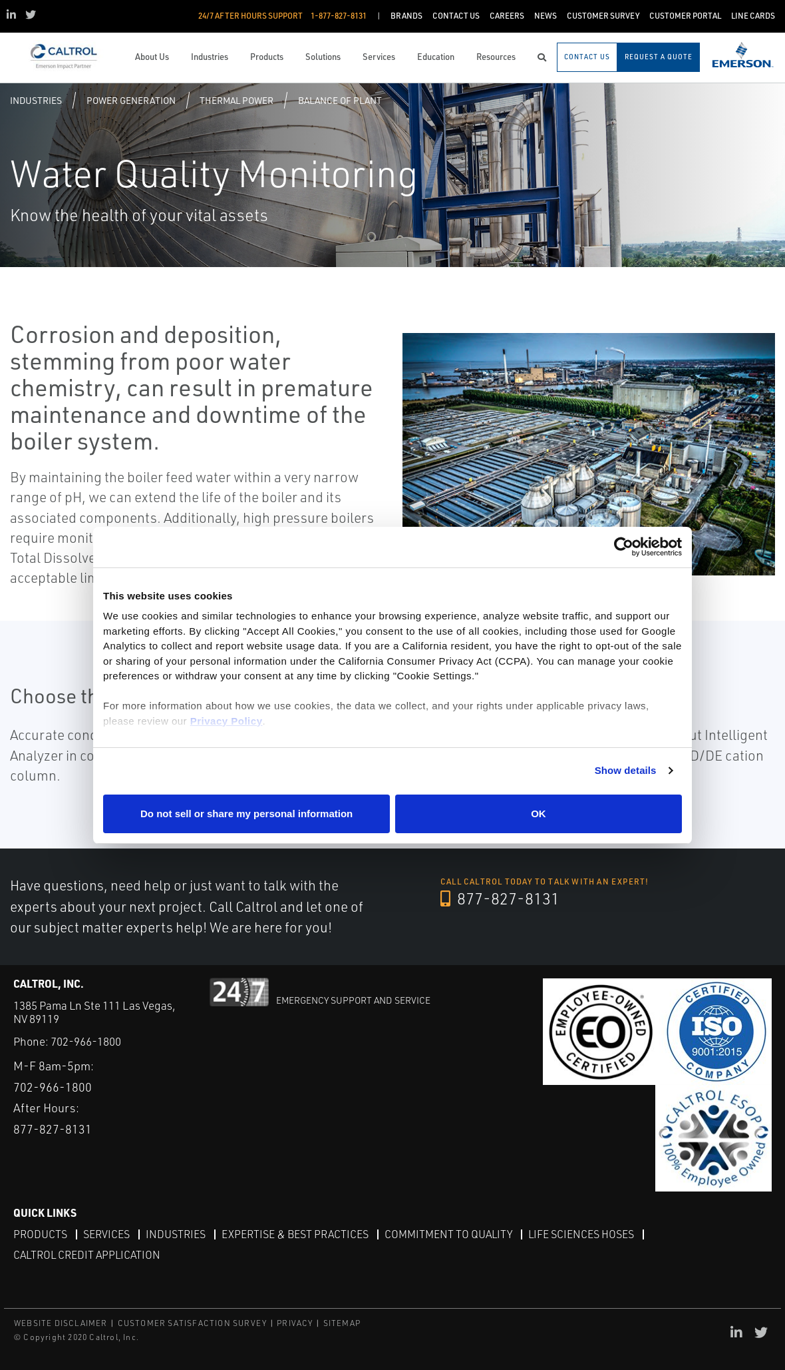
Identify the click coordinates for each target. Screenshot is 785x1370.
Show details (626, 770)
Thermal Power (236, 100)
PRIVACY (295, 1323)
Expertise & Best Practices (295, 1234)
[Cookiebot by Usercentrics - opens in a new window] (623, 547)
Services (106, 1234)
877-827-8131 (499, 898)
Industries (36, 100)
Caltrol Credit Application (86, 1254)
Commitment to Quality (448, 1234)
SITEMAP (342, 1323)
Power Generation (131, 100)
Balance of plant (340, 100)
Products (40, 1234)
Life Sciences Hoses (581, 1234)
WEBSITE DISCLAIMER (61, 1323)
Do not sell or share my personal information (246, 813)
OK (538, 813)
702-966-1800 (86, 1041)
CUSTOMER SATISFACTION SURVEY (192, 1323)
